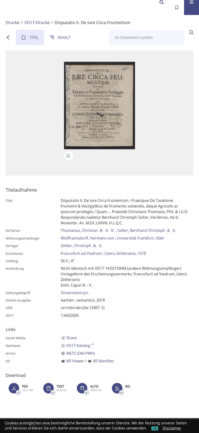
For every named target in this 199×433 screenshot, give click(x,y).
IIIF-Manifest (103, 361)
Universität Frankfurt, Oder (140, 238)
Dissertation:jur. (75, 292)
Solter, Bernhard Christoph (141, 230)
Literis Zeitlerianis (120, 253)
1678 (142, 253)
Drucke (12, 22)
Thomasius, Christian (79, 230)
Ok (155, 428)
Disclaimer (172, 428)
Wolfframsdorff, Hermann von (87, 238)
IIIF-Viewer (75, 361)
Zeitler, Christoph (76, 245)
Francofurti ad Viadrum (81, 253)
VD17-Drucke (37, 22)
